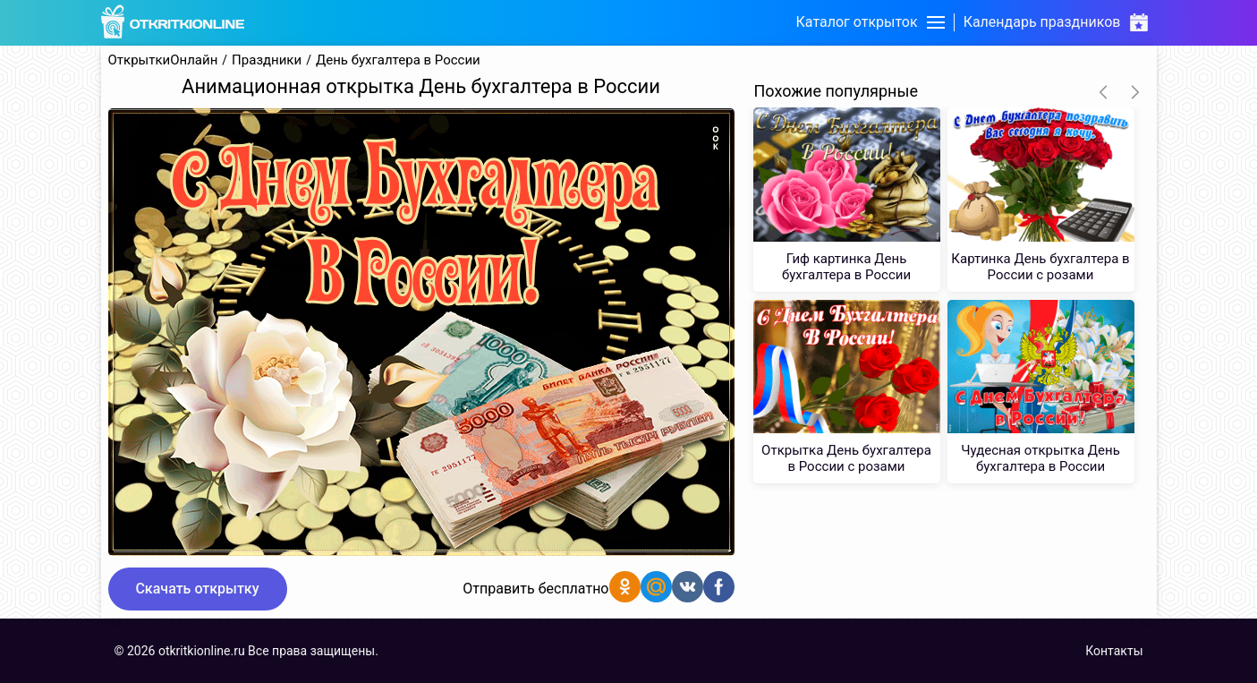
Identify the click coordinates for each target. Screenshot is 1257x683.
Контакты (1113, 651)
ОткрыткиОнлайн (163, 60)
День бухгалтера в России (398, 60)
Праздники (267, 60)
